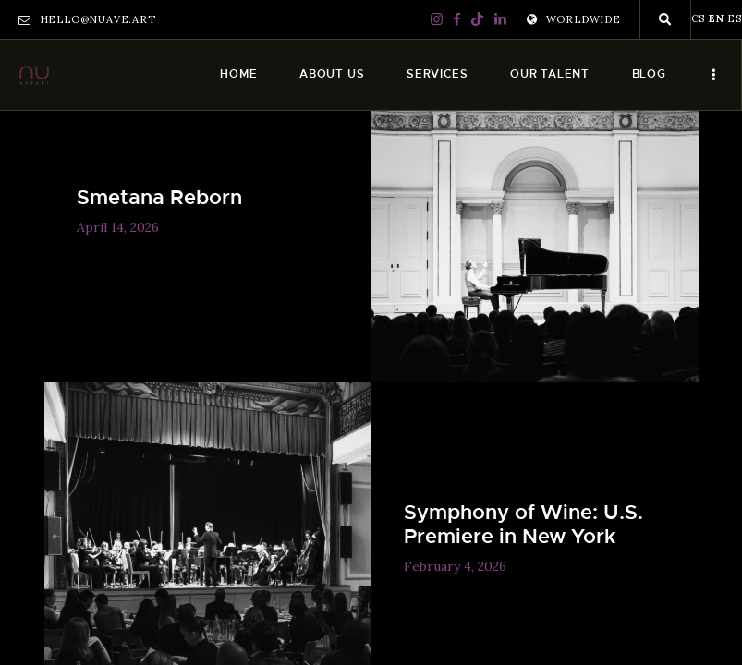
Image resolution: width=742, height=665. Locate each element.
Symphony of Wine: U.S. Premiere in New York (523, 525)
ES (734, 18)
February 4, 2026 (455, 566)
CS (698, 18)
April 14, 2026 (118, 227)
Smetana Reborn (159, 198)
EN (716, 18)
